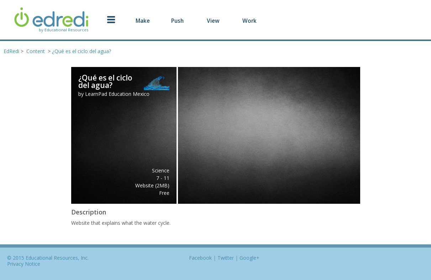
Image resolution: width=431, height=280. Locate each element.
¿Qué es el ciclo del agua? (81, 51)
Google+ (249, 257)
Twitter (225, 257)
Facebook (200, 257)
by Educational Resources (63, 29)
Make (143, 21)
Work (249, 21)
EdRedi (11, 51)
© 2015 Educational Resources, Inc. (48, 257)
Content (35, 51)
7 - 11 (162, 178)
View (213, 21)
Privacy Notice (23, 263)
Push (177, 21)
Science (160, 170)
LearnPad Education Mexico (117, 93)
